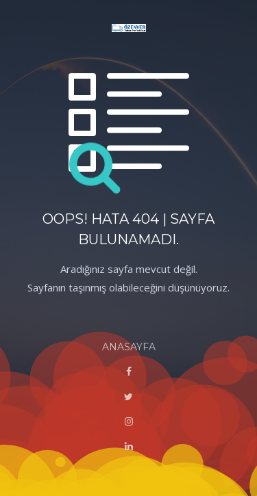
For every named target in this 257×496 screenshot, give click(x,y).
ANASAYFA (129, 347)
